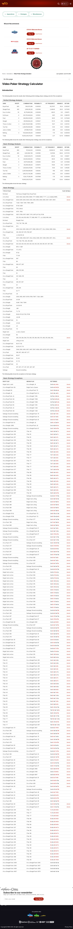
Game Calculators (44, 894)
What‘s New (60, 899)
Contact (59, 894)
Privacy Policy (68, 927)
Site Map (68, 896)
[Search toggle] (58, 4)
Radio (58, 901)
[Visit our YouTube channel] (2, 904)
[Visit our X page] (5, 904)
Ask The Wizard (43, 904)
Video (67, 892)
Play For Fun (42, 899)
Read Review (39, 33)
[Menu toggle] (70, 4)
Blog (67, 894)
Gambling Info (42, 896)
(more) (68, 197)
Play (31, 34)
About (58, 892)
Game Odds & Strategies (45, 892)
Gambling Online (43, 901)
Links (58, 896)
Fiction (67, 899)
